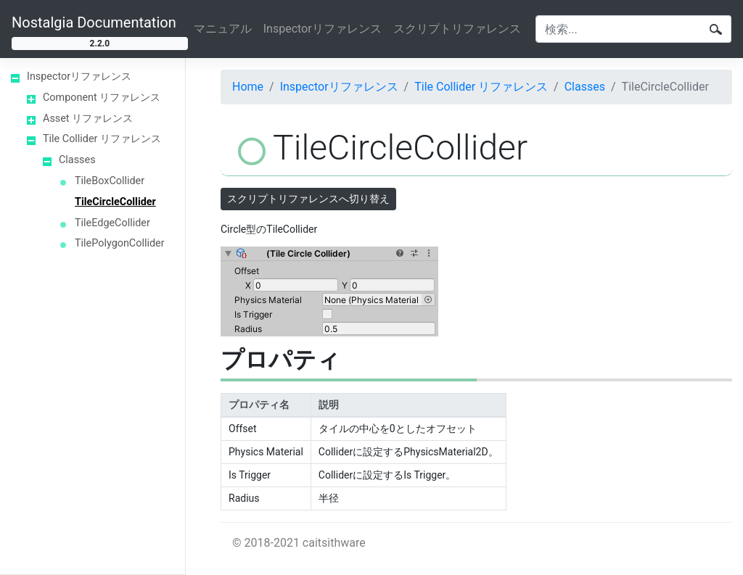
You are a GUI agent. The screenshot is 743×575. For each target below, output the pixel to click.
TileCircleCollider (115, 202)
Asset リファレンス (88, 118)
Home (247, 87)
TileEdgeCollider (112, 223)
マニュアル (223, 29)
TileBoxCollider (109, 181)
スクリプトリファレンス (457, 29)
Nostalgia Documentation (94, 22)
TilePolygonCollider (120, 243)
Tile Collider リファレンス (102, 139)
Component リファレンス (101, 97)
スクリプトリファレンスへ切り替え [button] (308, 198)
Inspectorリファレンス (322, 29)
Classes (77, 160)
